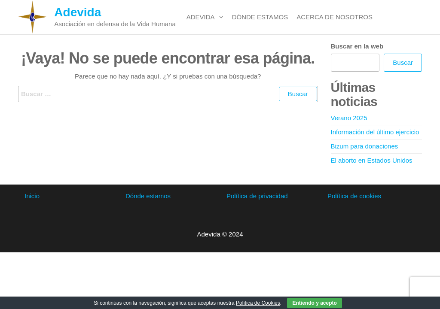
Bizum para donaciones (364, 146)
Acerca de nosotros (334, 17)
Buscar (403, 62)
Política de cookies (354, 196)
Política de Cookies (258, 303)
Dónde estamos (260, 17)
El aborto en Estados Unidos (371, 160)
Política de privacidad (257, 196)
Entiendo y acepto (314, 303)
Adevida (77, 12)
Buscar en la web (357, 46)
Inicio (32, 196)
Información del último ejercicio (375, 132)
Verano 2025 (349, 117)
